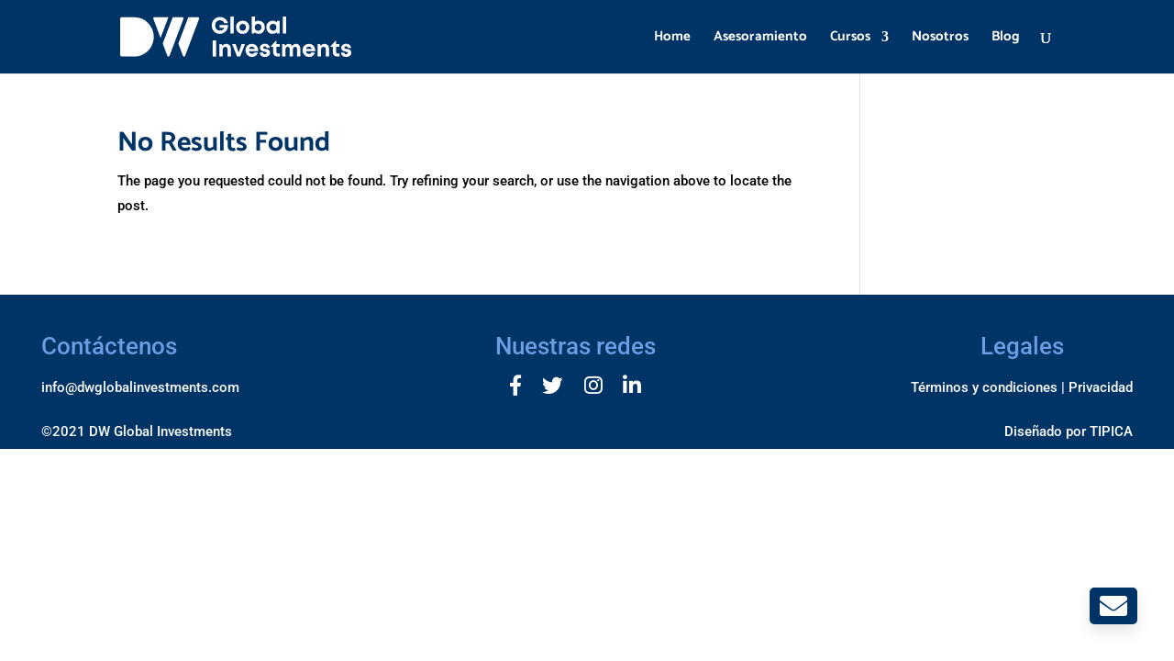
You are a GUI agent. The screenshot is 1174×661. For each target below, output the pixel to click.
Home (672, 39)
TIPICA (1111, 431)
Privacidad (1101, 387)
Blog (1005, 39)
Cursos (850, 39)
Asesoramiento (760, 39)
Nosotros (940, 39)
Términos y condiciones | (988, 387)
